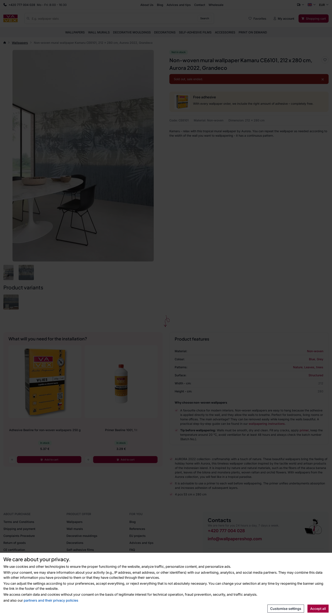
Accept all (318, 608)
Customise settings (285, 608)
